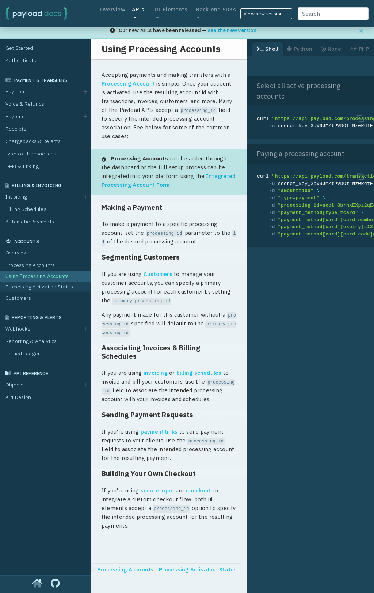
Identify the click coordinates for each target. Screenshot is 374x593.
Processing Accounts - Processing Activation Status (167, 569)
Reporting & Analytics (31, 341)
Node (331, 48)
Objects (14, 384)
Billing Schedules (25, 209)
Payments (17, 91)
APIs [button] (138, 9)
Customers (18, 298)
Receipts (15, 128)
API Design (18, 397)
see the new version (232, 30)
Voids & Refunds (24, 104)
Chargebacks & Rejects (33, 141)
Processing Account (128, 83)
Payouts (15, 116)
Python (299, 48)
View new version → (266, 14)
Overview (112, 9)
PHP (359, 48)
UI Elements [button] (170, 9)
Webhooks (17, 328)
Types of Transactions (31, 153)
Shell (268, 48)
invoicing (156, 372)
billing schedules (199, 372)
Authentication (23, 60)
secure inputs (159, 490)
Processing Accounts (30, 265)
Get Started (19, 48)
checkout (198, 490)
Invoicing (16, 196)
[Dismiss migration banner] (361, 30)
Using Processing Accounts (37, 276)
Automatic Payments (29, 221)
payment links (159, 431)
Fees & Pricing (22, 166)
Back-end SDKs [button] (216, 9)
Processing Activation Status (39, 286)
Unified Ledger (22, 353)
